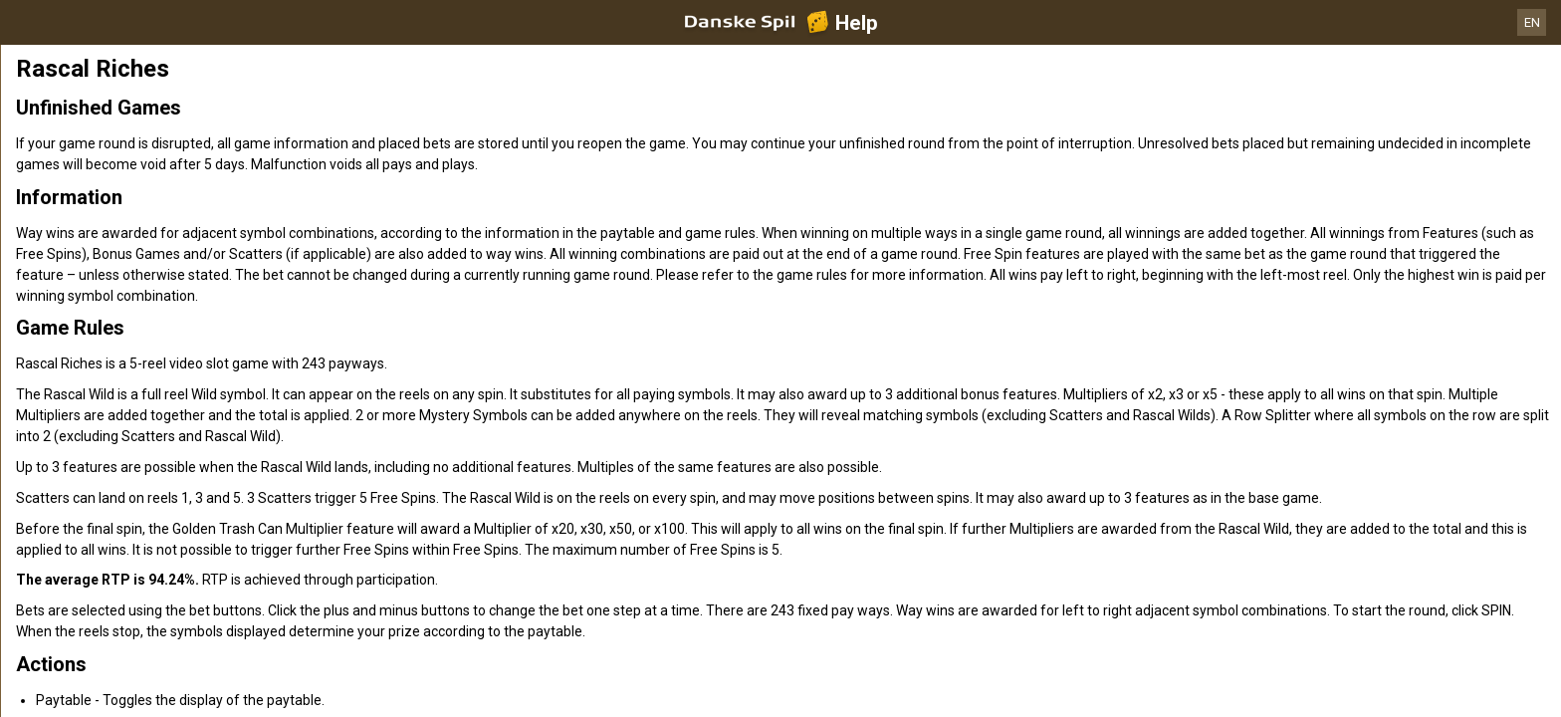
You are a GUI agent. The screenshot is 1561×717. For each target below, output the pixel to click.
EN (1532, 22)
